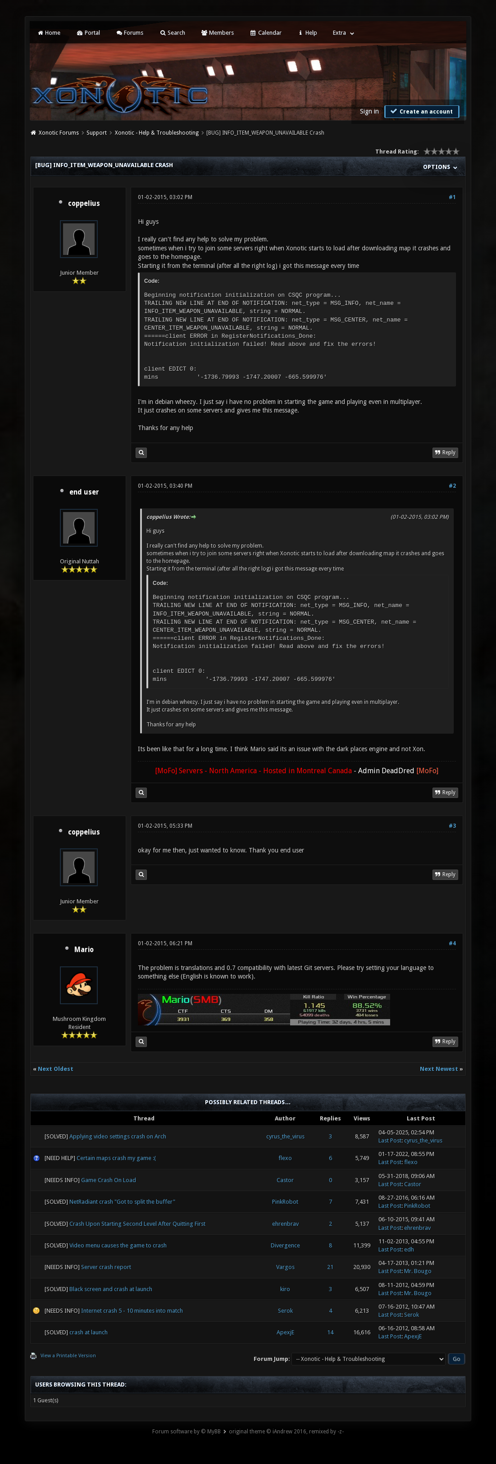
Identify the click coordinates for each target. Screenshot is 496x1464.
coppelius (84, 203)
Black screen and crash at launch (110, 1289)
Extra (339, 32)
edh (409, 1249)
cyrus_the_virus (285, 1136)
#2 (452, 486)
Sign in (369, 111)
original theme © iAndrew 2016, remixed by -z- (286, 1431)
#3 (452, 826)
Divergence (285, 1245)
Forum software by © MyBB (186, 1431)
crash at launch (88, 1332)
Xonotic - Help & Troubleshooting (157, 133)
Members (217, 32)
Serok (285, 1310)
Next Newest (439, 1068)
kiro (285, 1289)
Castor (285, 1180)
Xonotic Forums (59, 133)
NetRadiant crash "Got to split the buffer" (122, 1201)
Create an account (421, 111)
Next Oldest (55, 1068)
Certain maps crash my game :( (116, 1158)
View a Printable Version (68, 1356)
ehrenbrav (285, 1223)
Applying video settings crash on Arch (117, 1136)
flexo (285, 1158)
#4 (452, 943)
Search (172, 32)
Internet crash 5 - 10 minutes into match (132, 1310)
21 (330, 1267)
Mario (84, 950)
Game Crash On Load (108, 1180)
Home (48, 32)
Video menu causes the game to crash (118, 1245)
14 (330, 1332)
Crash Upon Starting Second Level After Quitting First (137, 1223)
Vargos (285, 1267)
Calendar (265, 32)
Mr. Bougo (418, 1271)
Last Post (389, 1140)
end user (84, 492)
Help (307, 32)
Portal (88, 32)
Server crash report (106, 1267)
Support (96, 133)
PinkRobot (285, 1201)
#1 (452, 197)
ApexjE (285, 1332)
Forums (129, 32)
